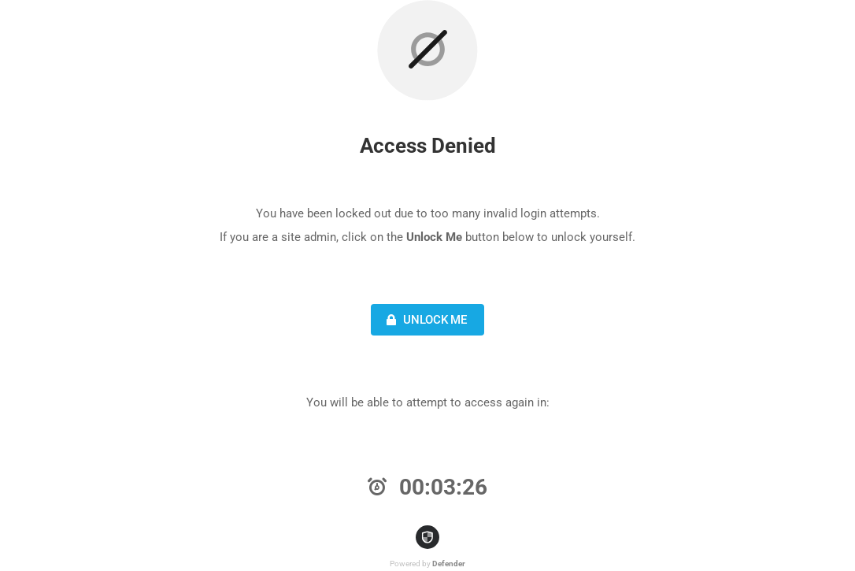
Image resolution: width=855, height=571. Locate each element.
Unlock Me (425, 320)
